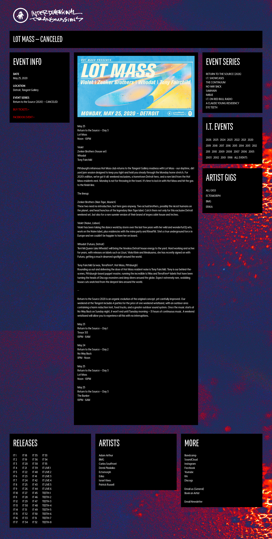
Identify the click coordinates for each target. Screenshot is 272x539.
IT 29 (25, 501)
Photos (199, 15)
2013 (247, 145)
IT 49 (35, 509)
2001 (223, 157)
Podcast (212, 15)
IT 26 (25, 488)
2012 (254, 145)
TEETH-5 (46, 509)
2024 (222, 139)
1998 (230, 157)
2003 (209, 157)
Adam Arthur (106, 455)
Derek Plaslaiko (107, 468)
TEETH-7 (46, 518)
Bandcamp (190, 455)
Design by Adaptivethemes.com (251, 535)
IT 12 (15, 501)
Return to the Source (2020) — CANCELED (35, 102)
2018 (215, 145)
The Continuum (215, 82)
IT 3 (15, 463)
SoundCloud (191, 459)
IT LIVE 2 (46, 472)
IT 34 (25, 522)
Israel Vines (105, 480)
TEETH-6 (46, 514)
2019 (208, 145)
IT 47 (34, 501)
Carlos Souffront (108, 463)
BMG (208, 201)
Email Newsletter (193, 501)
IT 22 (24, 472)
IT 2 (15, 459)
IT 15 (15, 514)
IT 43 (35, 484)
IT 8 (15, 484)
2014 (241, 145)
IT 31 (24, 509)
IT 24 (25, 480)
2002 (216, 157)
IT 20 (25, 463)
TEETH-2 (46, 497)
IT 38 (35, 463)
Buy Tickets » (21, 109)
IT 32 (25, 514)
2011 (208, 151)
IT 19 (24, 459)
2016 (228, 145)
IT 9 (15, 488)
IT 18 (24, 455)
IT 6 (15, 476)
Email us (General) (194, 489)
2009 (221, 151)
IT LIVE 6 (46, 488)
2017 (221, 145)
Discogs (188, 480)
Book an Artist (191, 493)
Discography (148, 15)
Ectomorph (213, 195)
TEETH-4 (46, 505)
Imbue (209, 95)
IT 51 (34, 518)
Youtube (188, 472)
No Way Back (213, 86)
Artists (164, 15)
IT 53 (44, 455)
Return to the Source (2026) (223, 74)
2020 (250, 139)
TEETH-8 (47, 522)
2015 (234, 145)
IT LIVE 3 (46, 476)
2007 (236, 151)
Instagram (190, 463)
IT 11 (15, 497)
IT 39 (35, 468)
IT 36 (35, 459)
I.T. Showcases (215, 78)
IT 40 (35, 472)
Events (177, 15)
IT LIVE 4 (46, 480)
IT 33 (25, 518)
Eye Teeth (211, 107)
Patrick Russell (106, 484)
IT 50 (35, 514)
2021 (243, 139)
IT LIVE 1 (46, 468)
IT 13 (15, 505)
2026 (208, 139)
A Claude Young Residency (222, 103)
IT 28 (25, 497)
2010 (214, 151)
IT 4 (15, 468)
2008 (229, 151)
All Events (240, 157)
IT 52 (34, 522)
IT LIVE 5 (46, 484)
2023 (230, 139)
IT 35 (34, 455)
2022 (237, 139)
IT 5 (15, 472)
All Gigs (211, 190)
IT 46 (35, 497)
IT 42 (34, 480)
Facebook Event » (24, 117)
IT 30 (25, 505)
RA (186, 476)
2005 (251, 151)
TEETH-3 (46, 501)
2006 (244, 151)
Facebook (189, 468)
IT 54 (44, 459)
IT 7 (15, 480)
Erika (209, 206)
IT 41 (34, 476)
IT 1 (14, 455)
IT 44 (35, 488)
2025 (215, 139)
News (188, 15)
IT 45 (34, 493)
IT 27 (24, 493)
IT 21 (24, 468)
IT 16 (15, 518)
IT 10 (15, 493)
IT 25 (24, 484)
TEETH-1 (46, 493)
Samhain (211, 90)
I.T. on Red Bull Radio (219, 99)
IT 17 (15, 522)
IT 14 (15, 509)
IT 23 (25, 476)
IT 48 (35, 505)
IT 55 (44, 463)
